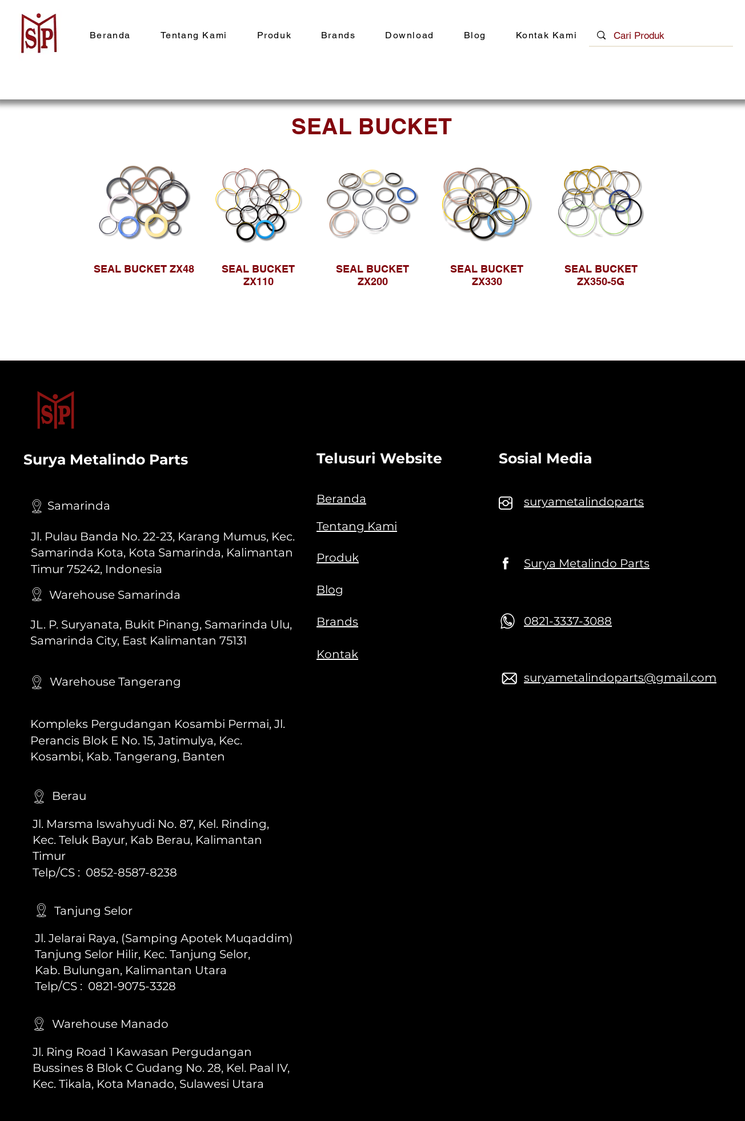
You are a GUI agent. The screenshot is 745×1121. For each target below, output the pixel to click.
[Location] (36, 506)
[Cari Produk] (661, 36)
